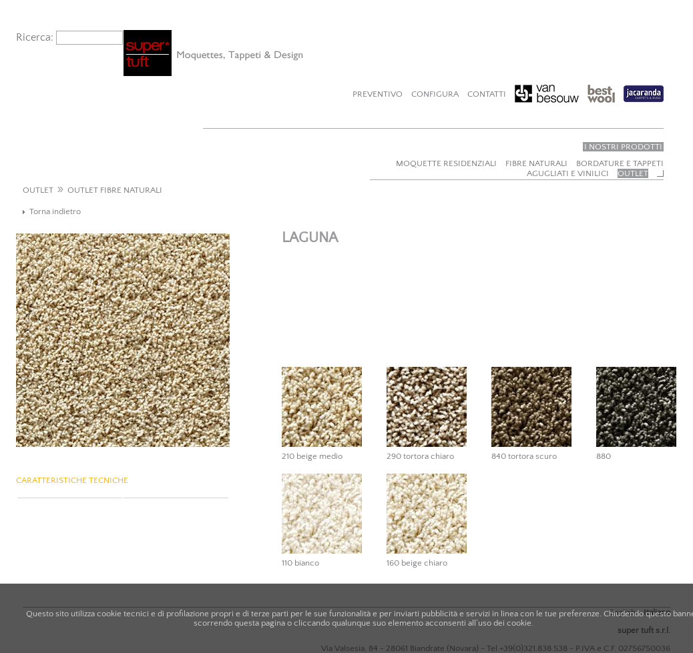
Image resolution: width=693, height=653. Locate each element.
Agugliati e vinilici (568, 173)
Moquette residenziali (446, 163)
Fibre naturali (536, 163)
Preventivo (378, 94)
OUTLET (38, 190)
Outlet (633, 173)
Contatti (486, 94)
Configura (435, 94)
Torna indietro (55, 211)
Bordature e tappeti (620, 163)
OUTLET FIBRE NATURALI (114, 190)
